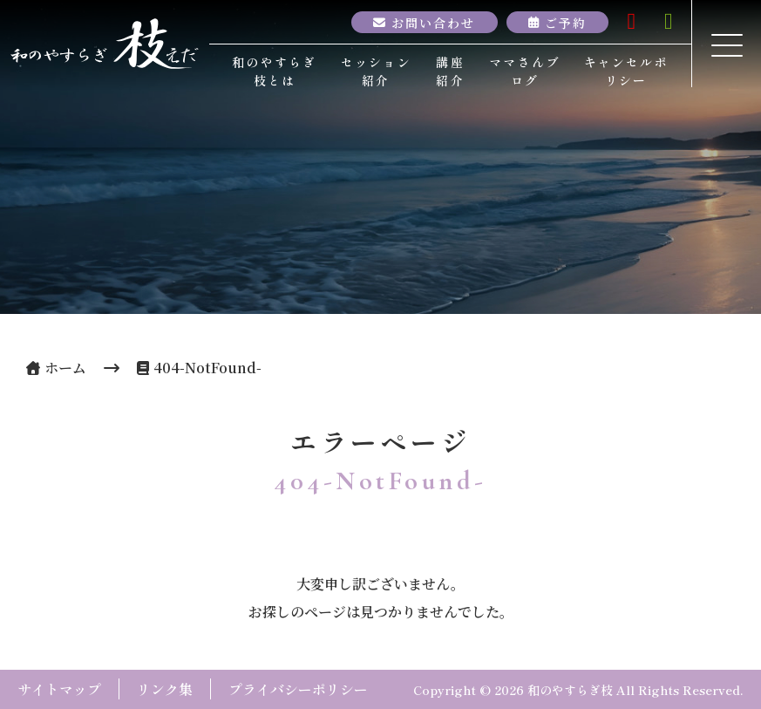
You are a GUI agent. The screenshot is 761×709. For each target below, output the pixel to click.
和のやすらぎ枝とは (274, 71)
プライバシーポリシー (298, 688)
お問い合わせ (433, 22)
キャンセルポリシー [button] (626, 71)
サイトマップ (59, 688)
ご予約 (566, 22)
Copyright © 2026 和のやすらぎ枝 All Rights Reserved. (578, 690)
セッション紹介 (376, 71)
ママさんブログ (524, 71)
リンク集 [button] (165, 688)
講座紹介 (450, 71)
